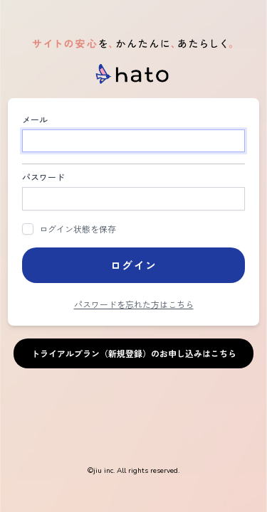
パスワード (43, 177)
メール (35, 119)
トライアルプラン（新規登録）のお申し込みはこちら (133, 353)
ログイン (133, 264)
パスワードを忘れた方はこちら (134, 304)
